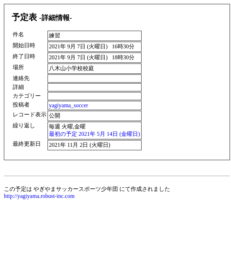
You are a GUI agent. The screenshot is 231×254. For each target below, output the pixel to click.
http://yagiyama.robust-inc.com (39, 196)
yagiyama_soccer (68, 105)
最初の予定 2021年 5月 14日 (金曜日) (94, 134)
